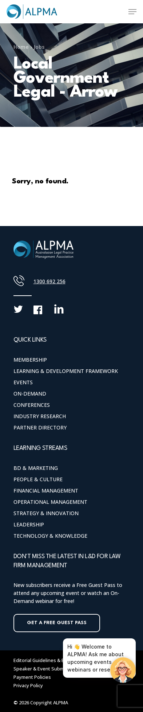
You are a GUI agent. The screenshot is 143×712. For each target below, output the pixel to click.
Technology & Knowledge (50, 535)
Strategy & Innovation (46, 513)
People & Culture (38, 479)
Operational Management (50, 501)
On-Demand (29, 393)
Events (23, 382)
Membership (30, 359)
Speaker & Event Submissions (46, 668)
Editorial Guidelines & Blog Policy (49, 660)
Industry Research (39, 416)
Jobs (39, 46)
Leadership (28, 524)
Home (21, 46)
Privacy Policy (28, 685)
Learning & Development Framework (65, 370)
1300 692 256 (49, 281)
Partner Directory (40, 427)
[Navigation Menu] (132, 11)
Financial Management (45, 490)
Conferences (31, 404)
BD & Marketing (35, 467)
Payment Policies (32, 677)
